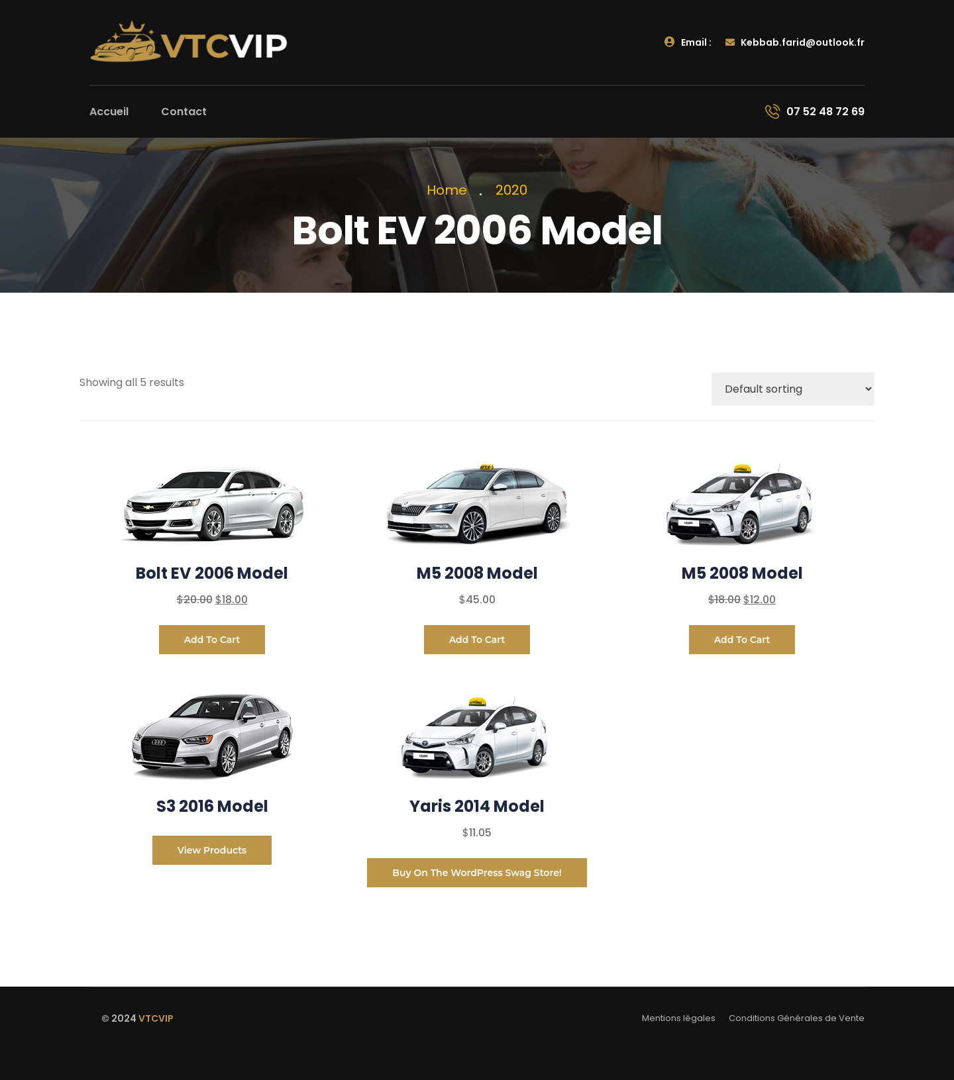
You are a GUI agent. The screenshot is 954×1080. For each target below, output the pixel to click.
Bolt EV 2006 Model (212, 573)
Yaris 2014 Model (477, 806)
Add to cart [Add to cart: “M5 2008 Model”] (477, 640)
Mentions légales (679, 1018)
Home (450, 190)
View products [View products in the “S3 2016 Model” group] (212, 850)
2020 (511, 190)
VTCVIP (156, 1018)
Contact (184, 111)
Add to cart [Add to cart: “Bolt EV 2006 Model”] (212, 640)
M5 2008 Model (477, 573)
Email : (688, 42)
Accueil (109, 111)
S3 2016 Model (212, 806)
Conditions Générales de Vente (797, 1018)
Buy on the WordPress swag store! (476, 873)
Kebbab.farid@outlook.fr (795, 42)
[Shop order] (793, 389)
